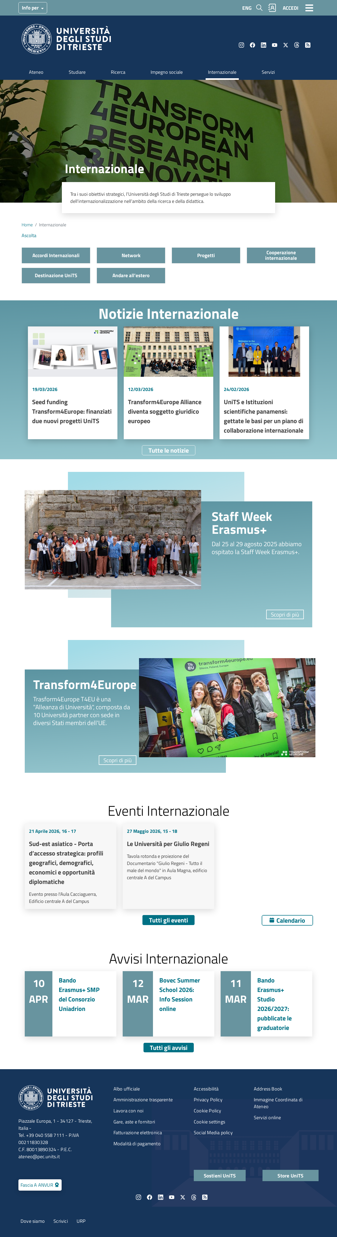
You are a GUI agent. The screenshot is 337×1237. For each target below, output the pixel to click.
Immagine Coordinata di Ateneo (278, 1103)
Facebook (252, 45)
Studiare (77, 72)
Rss (307, 45)
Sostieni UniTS (220, 1175)
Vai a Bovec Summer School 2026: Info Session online (168, 1003)
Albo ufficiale (126, 1088)
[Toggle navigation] (309, 8)
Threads (296, 45)
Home (27, 224)
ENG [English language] (247, 8)
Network (131, 255)
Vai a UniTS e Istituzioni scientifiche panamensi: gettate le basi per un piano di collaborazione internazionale (264, 382)
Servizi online (267, 1117)
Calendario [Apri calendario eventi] (290, 920)
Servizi (268, 72)
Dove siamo (33, 1221)
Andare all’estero (131, 275)
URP (81, 1221)
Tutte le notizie (168, 450)
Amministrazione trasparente (143, 1099)
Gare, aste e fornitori (134, 1121)
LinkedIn (263, 45)
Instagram (241, 45)
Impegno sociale (167, 72)
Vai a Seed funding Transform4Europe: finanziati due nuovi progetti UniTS (72, 382)
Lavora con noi (128, 1110)
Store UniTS (290, 1175)
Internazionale (222, 72)
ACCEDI (290, 8)
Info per (31, 7)
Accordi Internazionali (56, 255)
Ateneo (36, 72)
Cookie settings (209, 1121)
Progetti (206, 255)
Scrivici (60, 1221)
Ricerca (118, 72)
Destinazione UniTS (56, 275)
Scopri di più (285, 614)
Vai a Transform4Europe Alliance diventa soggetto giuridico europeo (168, 382)
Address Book (268, 1088)
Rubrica (272, 7)
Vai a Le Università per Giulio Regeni (168, 866)
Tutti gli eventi (168, 920)
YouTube (274, 45)
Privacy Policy (208, 1099)
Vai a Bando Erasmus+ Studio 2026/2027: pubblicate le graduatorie (266, 1003)
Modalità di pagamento (137, 1143)
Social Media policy (213, 1132)
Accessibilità (206, 1088)
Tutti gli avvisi (168, 1047)
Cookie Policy (207, 1110)
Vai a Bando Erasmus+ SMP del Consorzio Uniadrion (70, 1003)
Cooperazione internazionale (281, 255)
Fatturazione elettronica (137, 1132)
